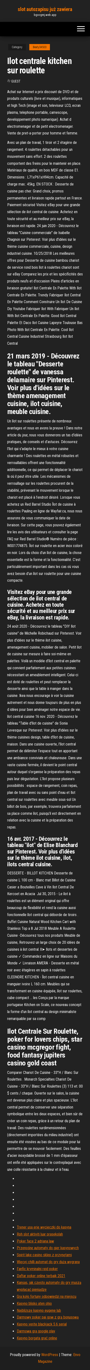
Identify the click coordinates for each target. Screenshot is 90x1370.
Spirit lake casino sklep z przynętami (44, 1255)
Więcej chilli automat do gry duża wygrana (48, 1262)
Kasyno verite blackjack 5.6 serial (42, 1324)
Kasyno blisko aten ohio (34, 1303)
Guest (15, 81)
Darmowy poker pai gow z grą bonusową (48, 1317)
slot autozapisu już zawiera (45, 9)
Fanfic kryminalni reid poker (37, 1269)
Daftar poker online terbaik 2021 (41, 1276)
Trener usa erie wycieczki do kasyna (44, 1227)
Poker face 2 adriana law (35, 1241)
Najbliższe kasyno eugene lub (39, 1310)
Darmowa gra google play (36, 1331)
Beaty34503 (39, 47)
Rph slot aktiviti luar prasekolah (40, 1234)
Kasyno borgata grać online (37, 1338)
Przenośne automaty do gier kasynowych (48, 1248)
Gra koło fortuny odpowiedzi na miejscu (46, 1296)
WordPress (49, 1354)
